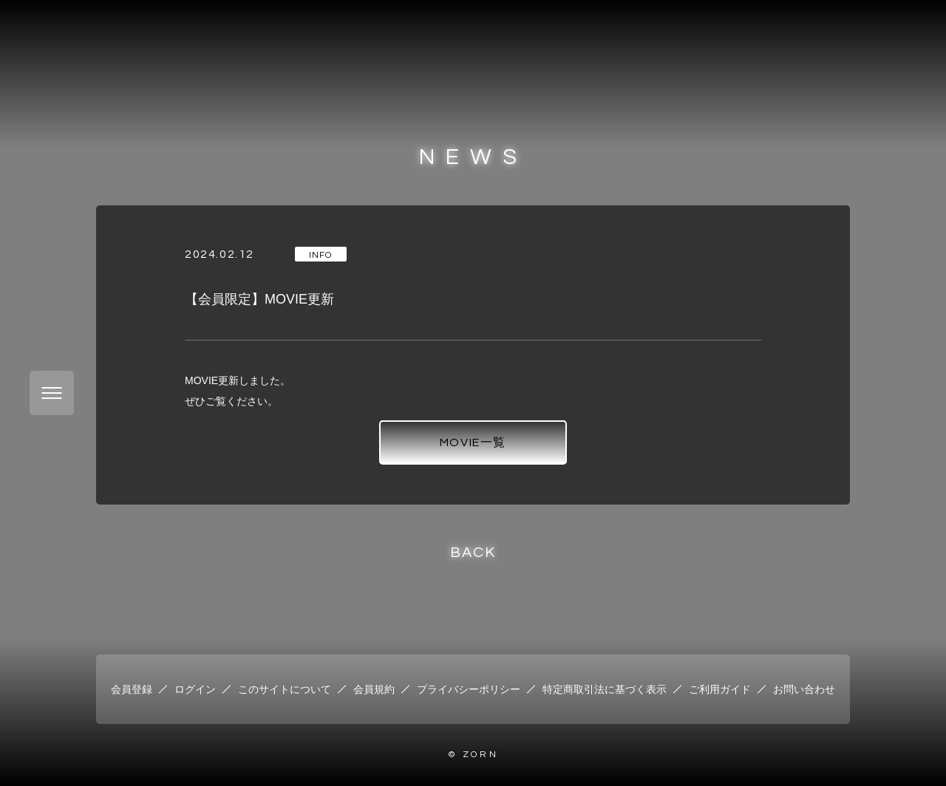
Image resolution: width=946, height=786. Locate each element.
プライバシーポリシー (468, 689)
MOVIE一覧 (473, 442)
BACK (473, 552)
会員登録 (131, 689)
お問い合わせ (804, 689)
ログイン (195, 689)
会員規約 (374, 689)
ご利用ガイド (720, 689)
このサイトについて (284, 689)
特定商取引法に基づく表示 (604, 689)
